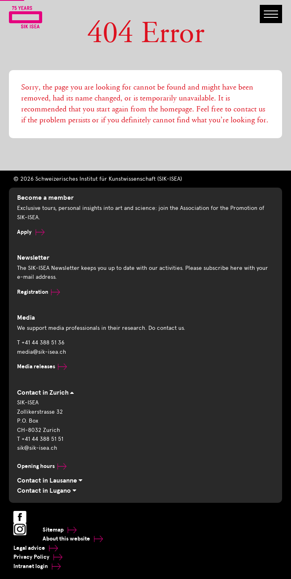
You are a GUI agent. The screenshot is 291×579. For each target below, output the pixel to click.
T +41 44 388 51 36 (40, 342)
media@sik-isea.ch (41, 351)
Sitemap (60, 529)
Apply (31, 232)
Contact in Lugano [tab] (46, 491)
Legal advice (35, 548)
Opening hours (41, 466)
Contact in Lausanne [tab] (49, 480)
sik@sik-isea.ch (37, 447)
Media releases (42, 366)
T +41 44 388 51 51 (40, 439)
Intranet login (37, 566)
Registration (38, 291)
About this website (73, 538)
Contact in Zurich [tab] (45, 393)
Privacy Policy (37, 556)
